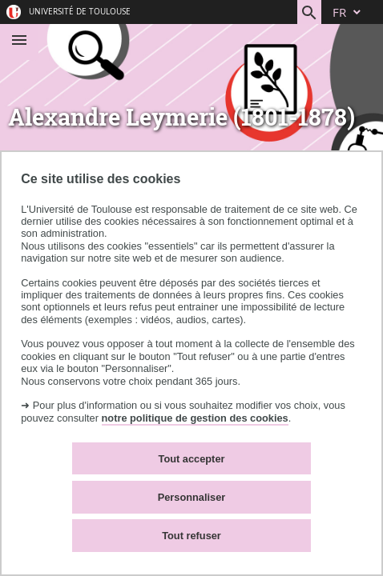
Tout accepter (192, 459)
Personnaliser (192, 497)
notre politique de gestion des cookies (195, 418)
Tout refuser (191, 536)
